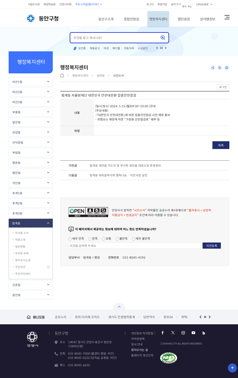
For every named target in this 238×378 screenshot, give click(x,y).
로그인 (150, 4)
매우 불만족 (141, 238)
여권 (106, 48)
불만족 (122, 238)
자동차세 (129, 48)
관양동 (16, 132)
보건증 (82, 48)
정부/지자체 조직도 (87, 317)
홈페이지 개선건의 (142, 355)
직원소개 (20, 240)
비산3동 (17, 102)
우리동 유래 (22, 253)
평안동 (16, 173)
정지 (205, 317)
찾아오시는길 (23, 260)
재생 (161, 48)
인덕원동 (17, 142)
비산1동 (17, 81)
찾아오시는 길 (139, 349)
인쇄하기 (226, 67)
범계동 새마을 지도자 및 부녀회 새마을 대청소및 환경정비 (125, 165)
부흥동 (16, 112)
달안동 (16, 122)
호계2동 (17, 203)
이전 (200, 317)
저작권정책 (138, 338)
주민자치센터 (23, 274)
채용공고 (95, 48)
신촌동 (16, 285)
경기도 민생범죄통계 (121, 317)
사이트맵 (226, 17)
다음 (209, 317)
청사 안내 (137, 344)
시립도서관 (34, 4)
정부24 (168, 317)
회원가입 (162, 4)
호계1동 (17, 193)
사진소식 (118, 75)
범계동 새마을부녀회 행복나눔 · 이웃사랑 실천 (118, 175)
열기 (119, 306)
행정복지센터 (151, 17)
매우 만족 (76, 238)
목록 (221, 145)
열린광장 (178, 17)
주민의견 (20, 267)
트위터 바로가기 (173, 333)
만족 (93, 238)
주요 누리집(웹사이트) (87, 4)
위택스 (185, 317)
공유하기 (212, 67)
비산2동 (17, 92)
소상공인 (143, 48)
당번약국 (149, 317)
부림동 (16, 152)
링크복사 (219, 67)
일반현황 (20, 246)
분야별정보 (204, 17)
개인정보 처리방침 (142, 333)
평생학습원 (50, 4)
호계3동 (17, 213)
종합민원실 (122, 17)
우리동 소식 (22, 233)
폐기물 (116, 48)
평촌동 (16, 162)
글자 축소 (190, 3)
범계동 (16, 223)
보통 (106, 238)
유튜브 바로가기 (193, 333)
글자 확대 (184, 3)
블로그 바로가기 (203, 333)
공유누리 (60, 317)
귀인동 (16, 183)
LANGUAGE (202, 4)
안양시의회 (65, 4)
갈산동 (16, 295)
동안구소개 (94, 17)
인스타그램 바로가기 (183, 333)
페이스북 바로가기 (163, 333)
